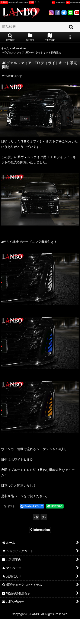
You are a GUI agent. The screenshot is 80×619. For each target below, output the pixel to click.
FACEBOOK (57, 12)
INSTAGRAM (51, 12)
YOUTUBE (76, 12)
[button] (10, 37)
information (40, 529)
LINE (70, 12)
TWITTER (64, 12)
